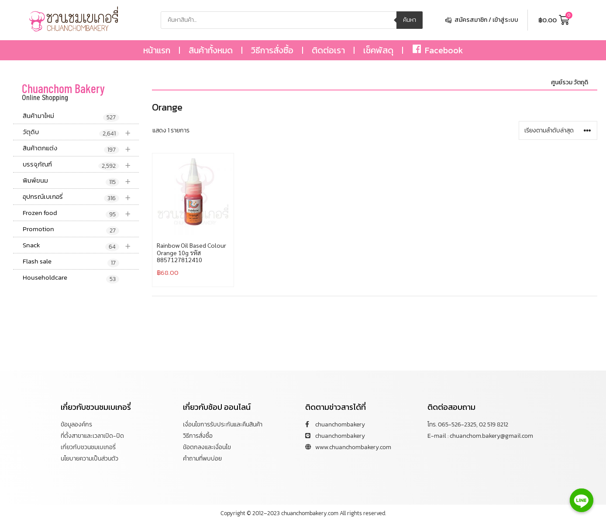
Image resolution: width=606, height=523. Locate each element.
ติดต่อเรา (328, 50)
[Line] (581, 500)
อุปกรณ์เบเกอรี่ (81, 197)
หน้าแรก (156, 50)
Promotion (71, 229)
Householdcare (71, 278)
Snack (81, 245)
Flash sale (71, 261)
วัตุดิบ (81, 132)
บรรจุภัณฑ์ (81, 164)
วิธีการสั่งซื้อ (272, 50)
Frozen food (81, 213)
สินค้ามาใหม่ (71, 116)
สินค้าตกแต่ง (81, 148)
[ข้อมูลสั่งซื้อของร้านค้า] (558, 130)
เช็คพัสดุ (378, 50)
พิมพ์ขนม (81, 181)
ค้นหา (409, 19)
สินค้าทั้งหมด (211, 50)
